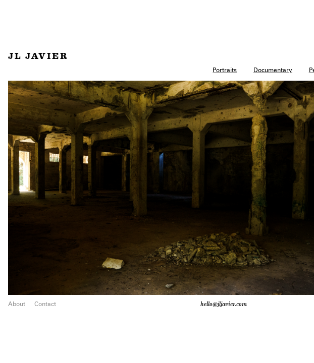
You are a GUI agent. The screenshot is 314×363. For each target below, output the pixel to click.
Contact (45, 304)
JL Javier (38, 56)
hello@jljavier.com (223, 304)
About (16, 304)
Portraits (225, 70)
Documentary (272, 70)
